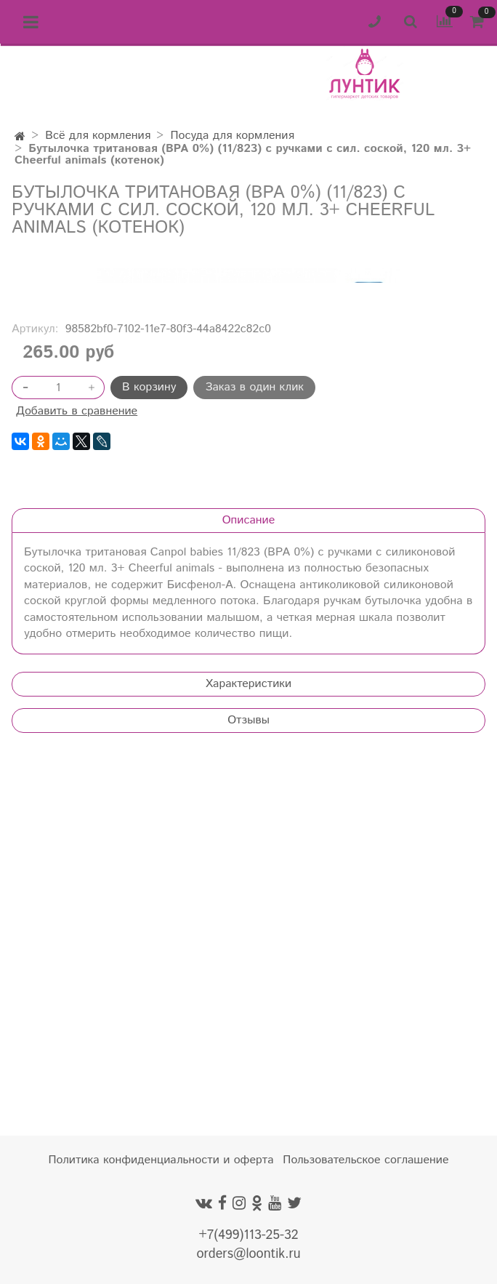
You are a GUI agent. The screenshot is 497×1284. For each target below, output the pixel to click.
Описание (248, 881)
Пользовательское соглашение (365, 1160)
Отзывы (248, 1081)
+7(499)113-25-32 (248, 1235)
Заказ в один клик (254, 748)
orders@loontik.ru (248, 1254)
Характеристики (248, 1045)
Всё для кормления (97, 135)
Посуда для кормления (232, 135)
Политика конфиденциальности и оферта (161, 1160)
